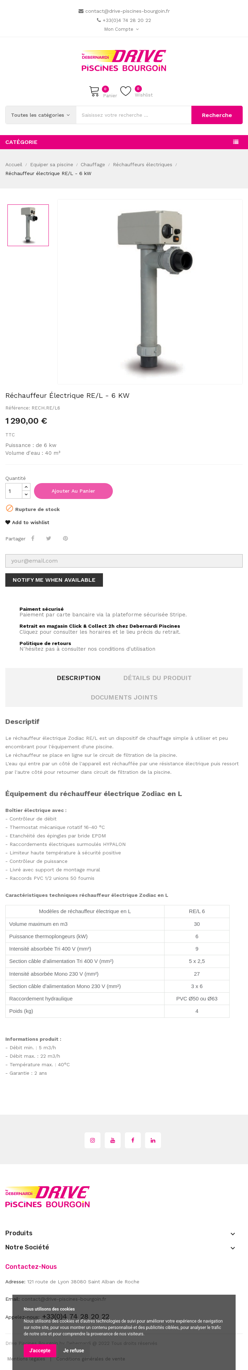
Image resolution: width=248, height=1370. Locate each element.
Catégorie (21, 142)
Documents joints (124, 697)
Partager (33, 538)
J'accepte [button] (40, 1350)
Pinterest (66, 538)
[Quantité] (13, 491)
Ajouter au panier (73, 491)
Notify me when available (54, 579)
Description (78, 677)
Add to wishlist (27, 522)
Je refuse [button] (73, 1350)
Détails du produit (157, 677)
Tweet (49, 538)
